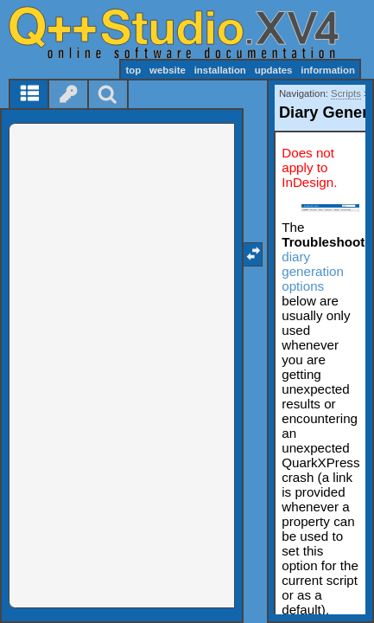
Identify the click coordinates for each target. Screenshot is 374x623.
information (328, 70)
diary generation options (313, 271)
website (167, 70)
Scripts (346, 93)
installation (220, 70)
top (133, 70)
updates (274, 70)
